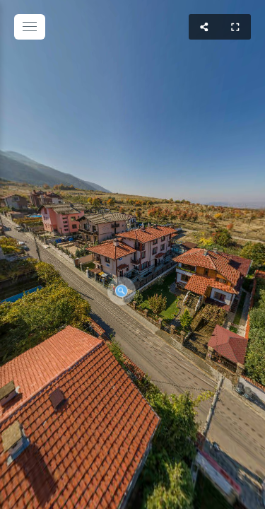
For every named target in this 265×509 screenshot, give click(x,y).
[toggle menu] (29, 27)
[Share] (204, 27)
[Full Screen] (235, 27)
